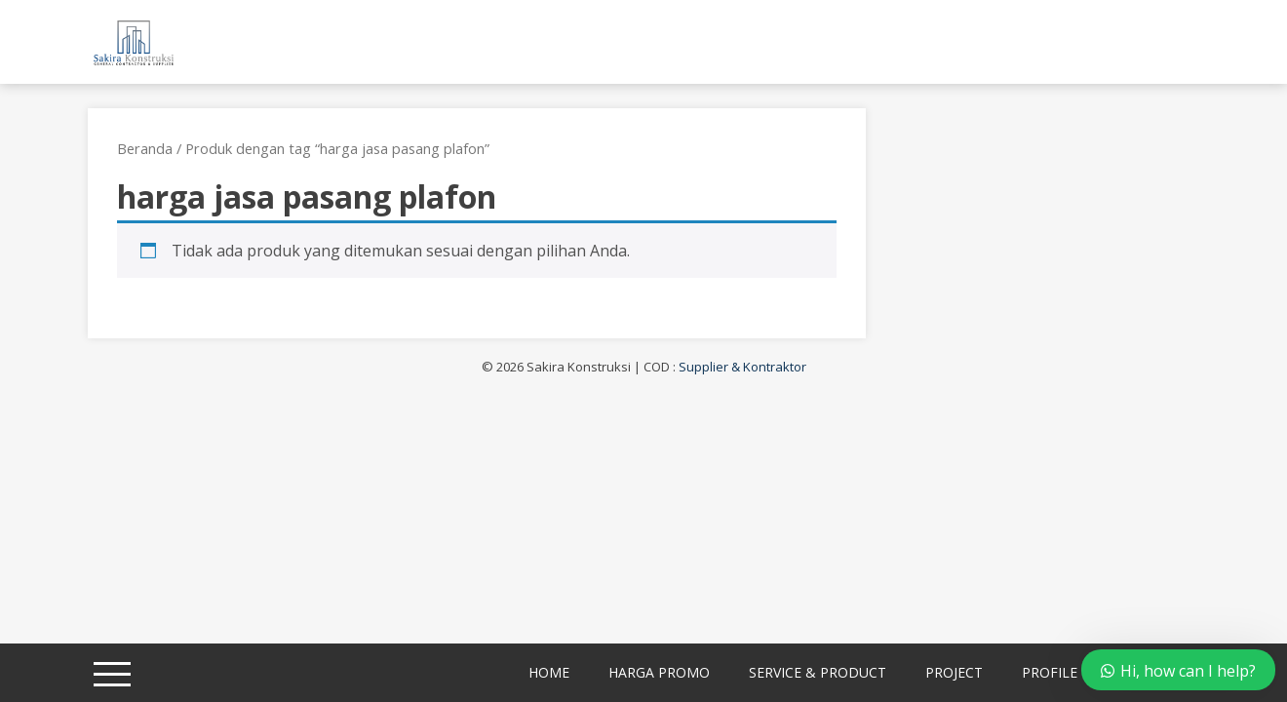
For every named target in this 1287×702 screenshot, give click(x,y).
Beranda (145, 148)
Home (548, 672)
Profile (1049, 672)
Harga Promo (659, 672)
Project (954, 672)
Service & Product (817, 672)
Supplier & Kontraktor (742, 366)
